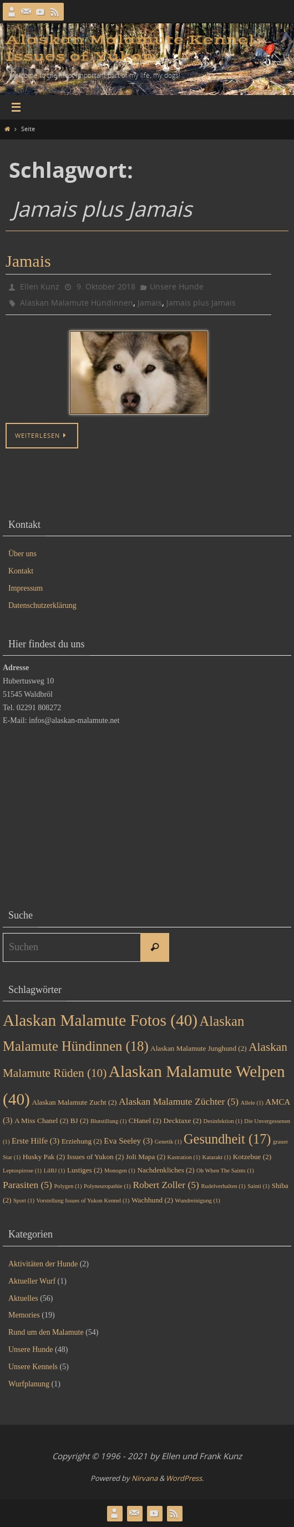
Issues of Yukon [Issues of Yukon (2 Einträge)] (95, 1156)
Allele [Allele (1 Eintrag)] (252, 1103)
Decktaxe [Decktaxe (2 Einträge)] (182, 1120)
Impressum (25, 588)
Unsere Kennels (33, 1367)
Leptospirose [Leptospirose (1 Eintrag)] (22, 1170)
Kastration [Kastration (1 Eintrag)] (184, 1157)
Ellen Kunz (39, 286)
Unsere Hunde (177, 286)
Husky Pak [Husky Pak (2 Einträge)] (44, 1156)
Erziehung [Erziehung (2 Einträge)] (82, 1141)
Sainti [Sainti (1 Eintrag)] (258, 1186)
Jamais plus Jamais (201, 302)
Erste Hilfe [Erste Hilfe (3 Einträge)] (35, 1140)
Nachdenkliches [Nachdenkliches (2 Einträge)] (165, 1170)
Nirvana (144, 1478)
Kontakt (20, 571)
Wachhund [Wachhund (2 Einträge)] (152, 1200)
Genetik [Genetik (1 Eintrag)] (168, 1142)
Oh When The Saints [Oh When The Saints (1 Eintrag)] (225, 1170)
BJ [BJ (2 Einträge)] (79, 1120)
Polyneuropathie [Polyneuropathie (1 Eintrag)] (107, 1186)
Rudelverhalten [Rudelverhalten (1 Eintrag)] (223, 1186)
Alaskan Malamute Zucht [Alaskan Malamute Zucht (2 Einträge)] (74, 1102)
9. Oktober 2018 (106, 286)
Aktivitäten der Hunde (43, 1264)
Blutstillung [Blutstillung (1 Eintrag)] (108, 1121)
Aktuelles (23, 1298)
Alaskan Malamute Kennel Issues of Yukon (130, 48)
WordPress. (185, 1478)
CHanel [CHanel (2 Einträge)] (145, 1120)
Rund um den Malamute (46, 1332)
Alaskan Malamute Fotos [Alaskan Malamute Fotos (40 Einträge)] (100, 1020)
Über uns (22, 554)
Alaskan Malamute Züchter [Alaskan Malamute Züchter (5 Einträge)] (179, 1101)
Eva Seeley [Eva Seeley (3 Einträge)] (128, 1140)
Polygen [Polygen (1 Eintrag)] (68, 1186)
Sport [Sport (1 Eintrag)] (23, 1200)
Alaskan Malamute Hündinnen (76, 302)
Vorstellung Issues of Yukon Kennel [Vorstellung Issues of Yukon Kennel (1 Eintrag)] (83, 1200)
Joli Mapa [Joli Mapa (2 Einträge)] (145, 1156)
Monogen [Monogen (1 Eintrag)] (119, 1170)
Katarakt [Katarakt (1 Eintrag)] (216, 1157)
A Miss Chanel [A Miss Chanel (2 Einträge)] (41, 1120)
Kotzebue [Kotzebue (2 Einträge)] (252, 1156)
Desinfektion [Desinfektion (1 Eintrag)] (223, 1121)
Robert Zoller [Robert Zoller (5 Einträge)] (166, 1184)
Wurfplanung (28, 1384)
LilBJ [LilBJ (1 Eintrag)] (54, 1170)
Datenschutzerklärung (42, 605)
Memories (24, 1315)
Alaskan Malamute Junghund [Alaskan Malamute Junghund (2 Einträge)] (198, 1048)
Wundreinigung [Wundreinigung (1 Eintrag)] (197, 1200)
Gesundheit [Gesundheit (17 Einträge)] (227, 1138)
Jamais (28, 261)
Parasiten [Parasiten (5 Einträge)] (27, 1184)
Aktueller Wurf (31, 1281)
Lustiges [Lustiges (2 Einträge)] (85, 1170)
